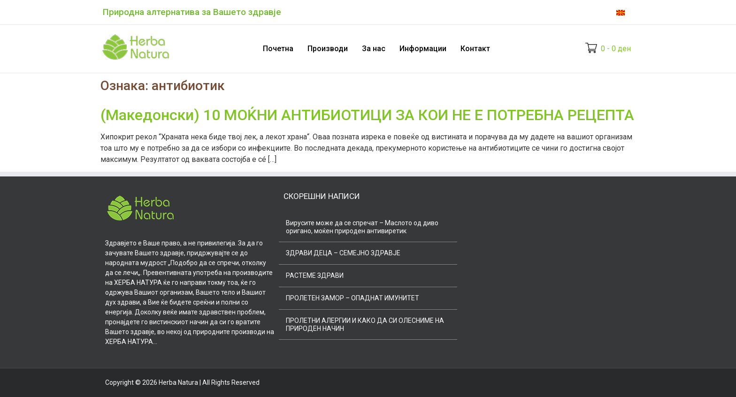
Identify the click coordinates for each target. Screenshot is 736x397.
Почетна (278, 48)
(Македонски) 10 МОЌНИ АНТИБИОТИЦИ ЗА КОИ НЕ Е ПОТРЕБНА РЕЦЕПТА (367, 115)
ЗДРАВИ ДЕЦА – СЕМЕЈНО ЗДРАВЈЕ (343, 253)
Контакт (475, 48)
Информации (422, 48)
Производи (327, 48)
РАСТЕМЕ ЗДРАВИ (315, 275)
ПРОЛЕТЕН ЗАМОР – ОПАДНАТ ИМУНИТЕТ (352, 298)
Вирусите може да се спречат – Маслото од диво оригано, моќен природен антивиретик (362, 227)
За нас (373, 48)
